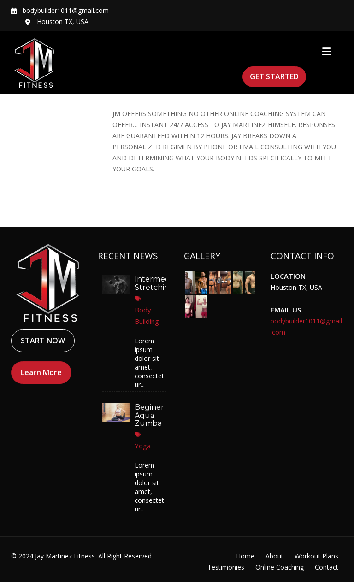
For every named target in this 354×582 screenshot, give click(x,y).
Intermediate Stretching (159, 283)
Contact (326, 567)
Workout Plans (316, 556)
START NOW (43, 340)
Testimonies (225, 567)
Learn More (41, 372)
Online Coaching (279, 567)
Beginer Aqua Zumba (148, 415)
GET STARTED (274, 76)
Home (245, 556)
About (274, 556)
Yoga (142, 445)
